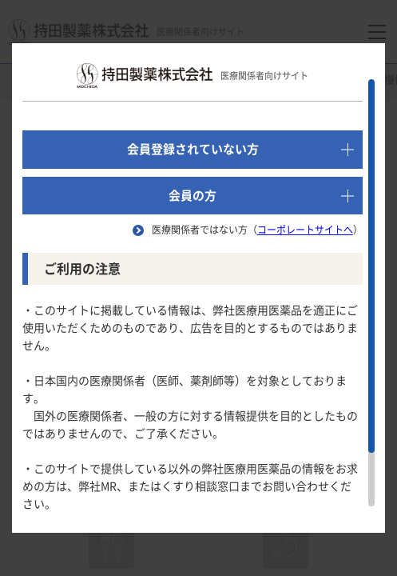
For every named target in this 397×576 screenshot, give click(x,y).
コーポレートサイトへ (305, 229)
